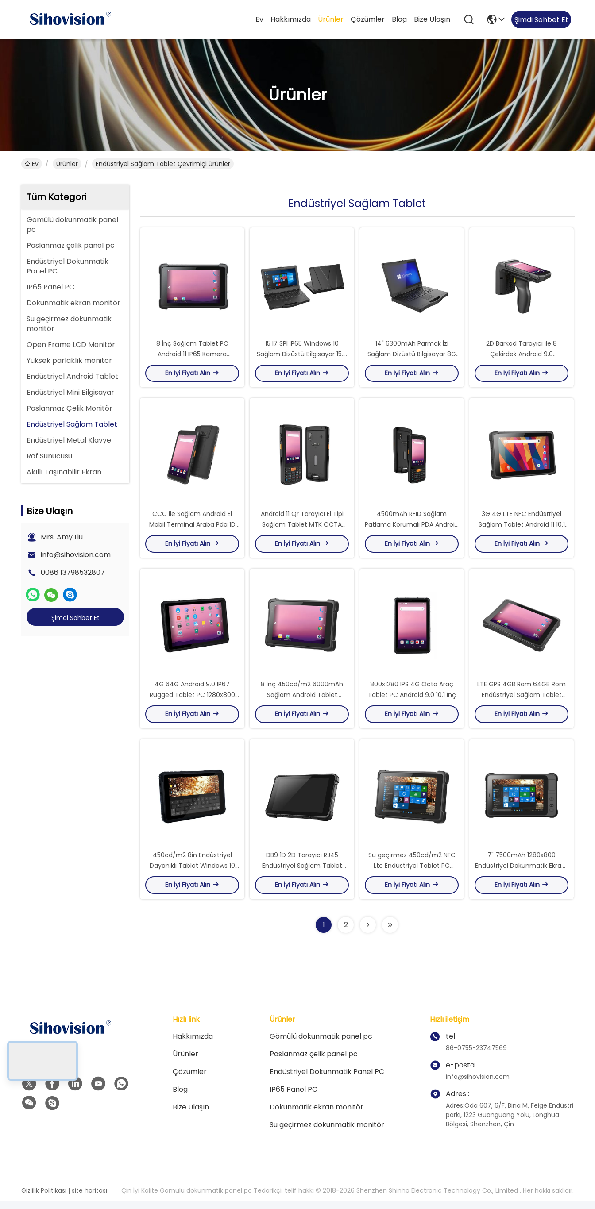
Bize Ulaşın (432, 19)
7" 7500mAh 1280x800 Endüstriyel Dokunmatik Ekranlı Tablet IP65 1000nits (521, 874)
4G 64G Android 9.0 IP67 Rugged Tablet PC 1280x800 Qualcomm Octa (192, 701)
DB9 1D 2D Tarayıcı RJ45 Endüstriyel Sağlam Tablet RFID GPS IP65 (302, 874)
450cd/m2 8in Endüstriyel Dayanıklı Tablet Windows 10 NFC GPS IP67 (192, 874)
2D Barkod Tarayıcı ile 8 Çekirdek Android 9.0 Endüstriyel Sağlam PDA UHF (521, 356)
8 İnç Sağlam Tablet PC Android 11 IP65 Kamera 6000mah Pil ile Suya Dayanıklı (192, 356)
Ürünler (331, 19)
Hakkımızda (290, 19)
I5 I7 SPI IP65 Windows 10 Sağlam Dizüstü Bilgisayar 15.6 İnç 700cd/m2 (302, 356)
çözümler (368, 19)
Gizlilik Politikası (43, 1198)
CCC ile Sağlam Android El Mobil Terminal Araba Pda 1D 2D (192, 528)
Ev (259, 19)
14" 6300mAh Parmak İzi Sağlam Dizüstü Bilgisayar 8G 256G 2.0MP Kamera (411, 356)
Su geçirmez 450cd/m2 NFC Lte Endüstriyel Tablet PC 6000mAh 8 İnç (412, 874)
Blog (399, 19)
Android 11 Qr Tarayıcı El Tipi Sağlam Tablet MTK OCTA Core (302, 528)
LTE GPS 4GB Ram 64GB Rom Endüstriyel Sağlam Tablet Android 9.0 (521, 701)
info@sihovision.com (76, 555)
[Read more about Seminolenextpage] (368, 933)
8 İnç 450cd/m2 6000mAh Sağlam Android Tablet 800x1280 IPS (302, 701)
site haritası (89, 1198)
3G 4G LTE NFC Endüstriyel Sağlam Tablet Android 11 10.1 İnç (522, 528)
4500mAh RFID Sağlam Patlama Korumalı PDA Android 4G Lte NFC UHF (412, 528)
